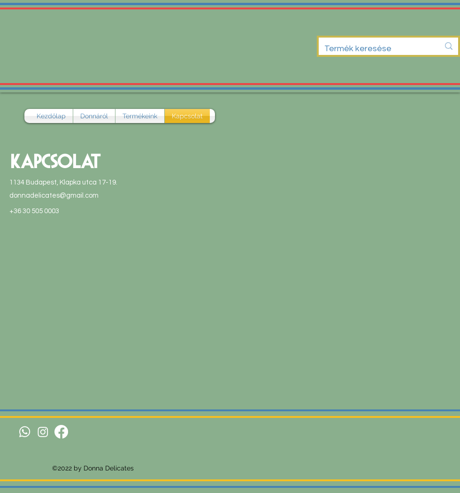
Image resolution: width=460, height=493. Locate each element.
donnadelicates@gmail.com (54, 195)
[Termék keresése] (374, 49)
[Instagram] (43, 432)
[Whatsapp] (24, 432)
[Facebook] (61, 432)
